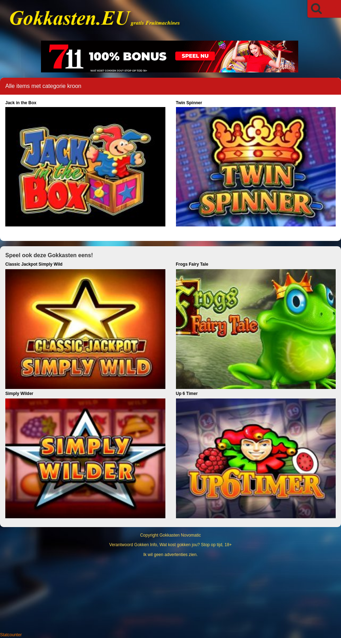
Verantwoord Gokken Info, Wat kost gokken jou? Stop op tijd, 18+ (170, 544)
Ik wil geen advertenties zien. (170, 554)
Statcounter (11, 634)
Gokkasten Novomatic (180, 535)
